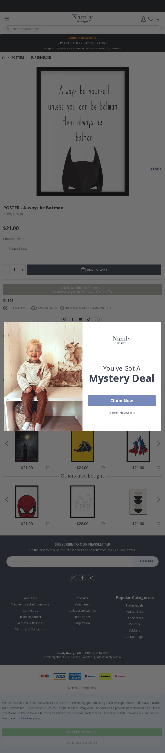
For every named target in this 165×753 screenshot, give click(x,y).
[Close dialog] (150, 329)
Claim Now (121, 401)
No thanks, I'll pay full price (122, 414)
